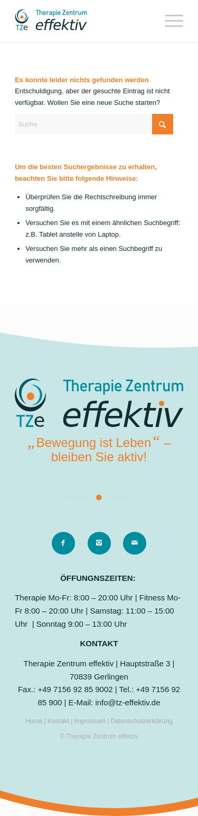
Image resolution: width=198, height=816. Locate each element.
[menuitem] (168, 21)
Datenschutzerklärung (142, 721)
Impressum (91, 721)
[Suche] (94, 124)
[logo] (82, 21)
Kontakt (59, 721)
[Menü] (168, 21)
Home (33, 721)
